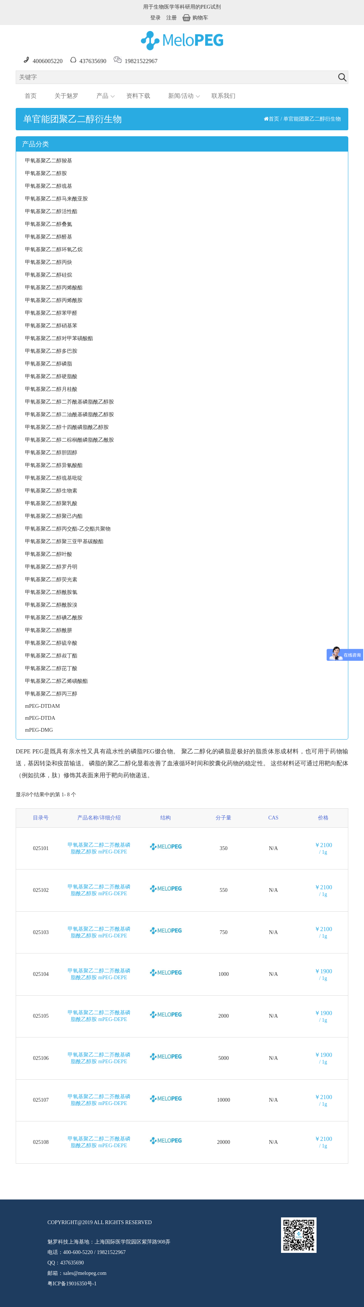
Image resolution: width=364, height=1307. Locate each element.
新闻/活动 (181, 96)
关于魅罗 (66, 96)
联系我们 (223, 96)
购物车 (195, 17)
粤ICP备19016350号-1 (71, 1283)
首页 (31, 96)
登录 (155, 18)
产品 (102, 96)
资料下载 (138, 96)
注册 (171, 18)
